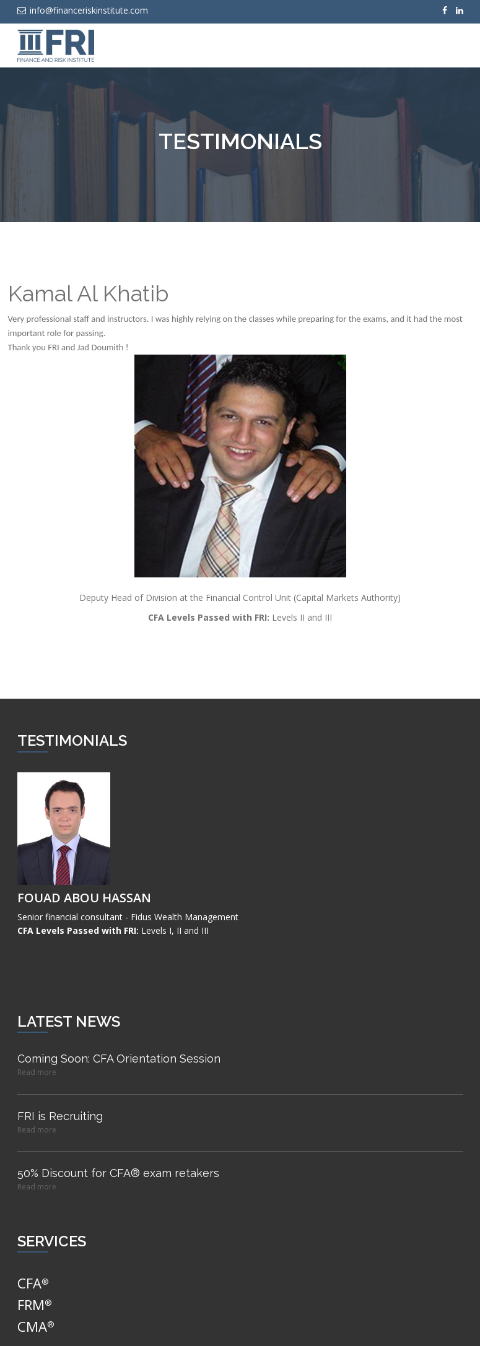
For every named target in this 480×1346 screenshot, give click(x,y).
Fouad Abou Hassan (84, 897)
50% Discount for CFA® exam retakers (118, 1173)
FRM (34, 1304)
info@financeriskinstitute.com (82, 10)
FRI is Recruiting (60, 1116)
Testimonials (240, 141)
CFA (33, 1283)
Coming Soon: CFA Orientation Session (118, 1058)
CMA (36, 1326)
